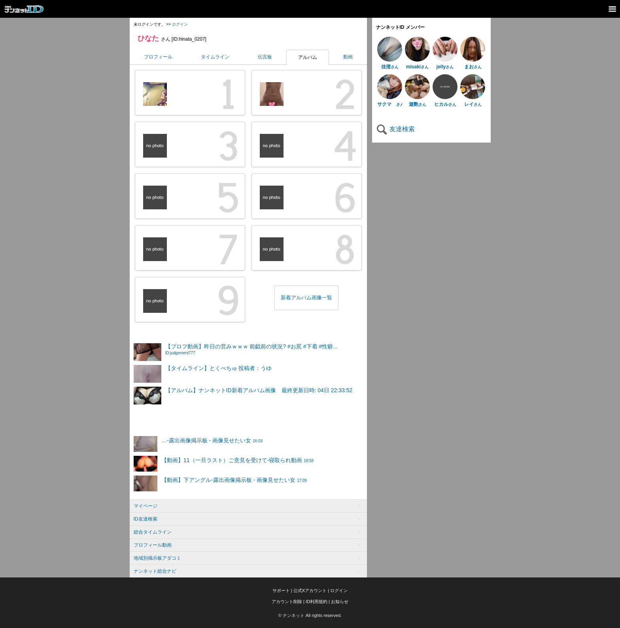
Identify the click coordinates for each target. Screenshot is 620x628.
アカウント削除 (287, 601)
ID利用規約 (316, 601)
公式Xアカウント (310, 590)
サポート (281, 590)
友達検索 (395, 129)
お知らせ (339, 601)
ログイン (180, 24)
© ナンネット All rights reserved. (310, 615)
